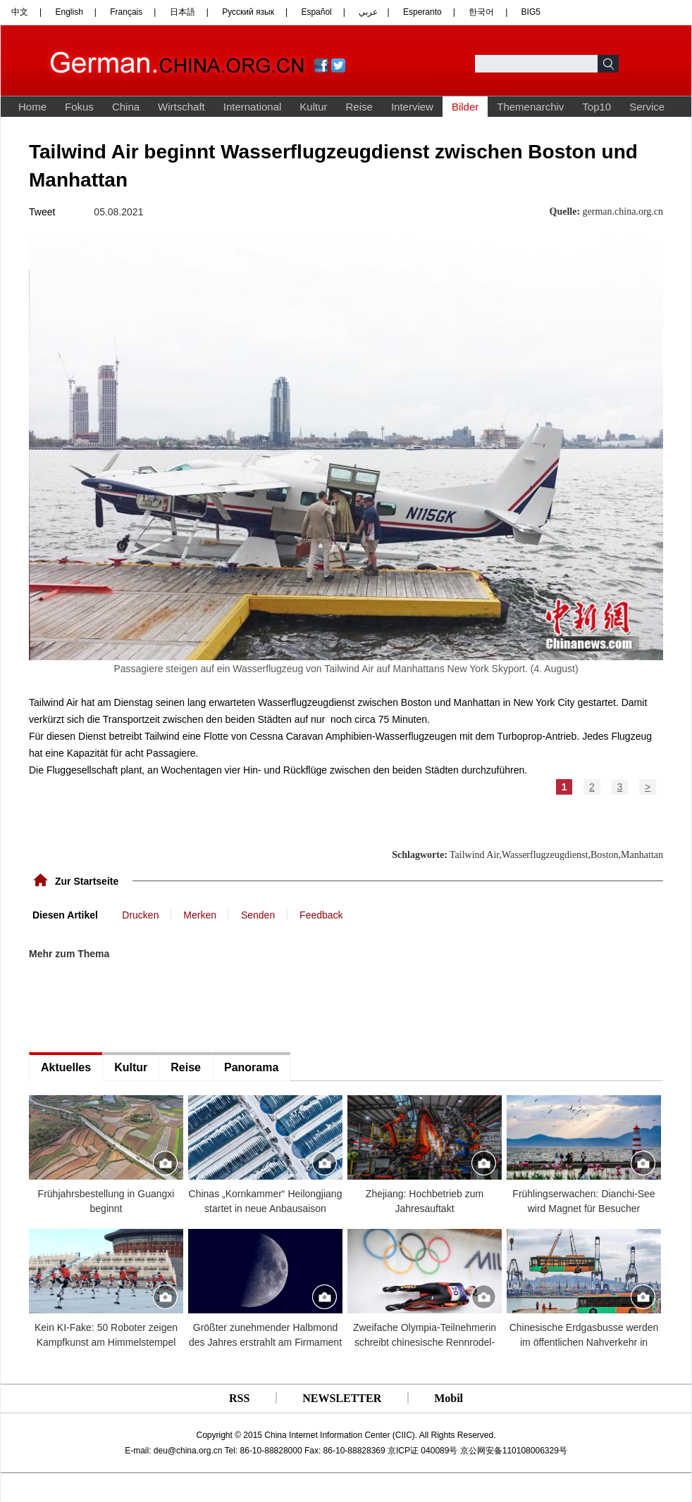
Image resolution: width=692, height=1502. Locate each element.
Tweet (42, 211)
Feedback (320, 915)
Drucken (140, 915)
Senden (258, 915)
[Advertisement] (134, 1006)
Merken (199, 915)
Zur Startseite (86, 881)
